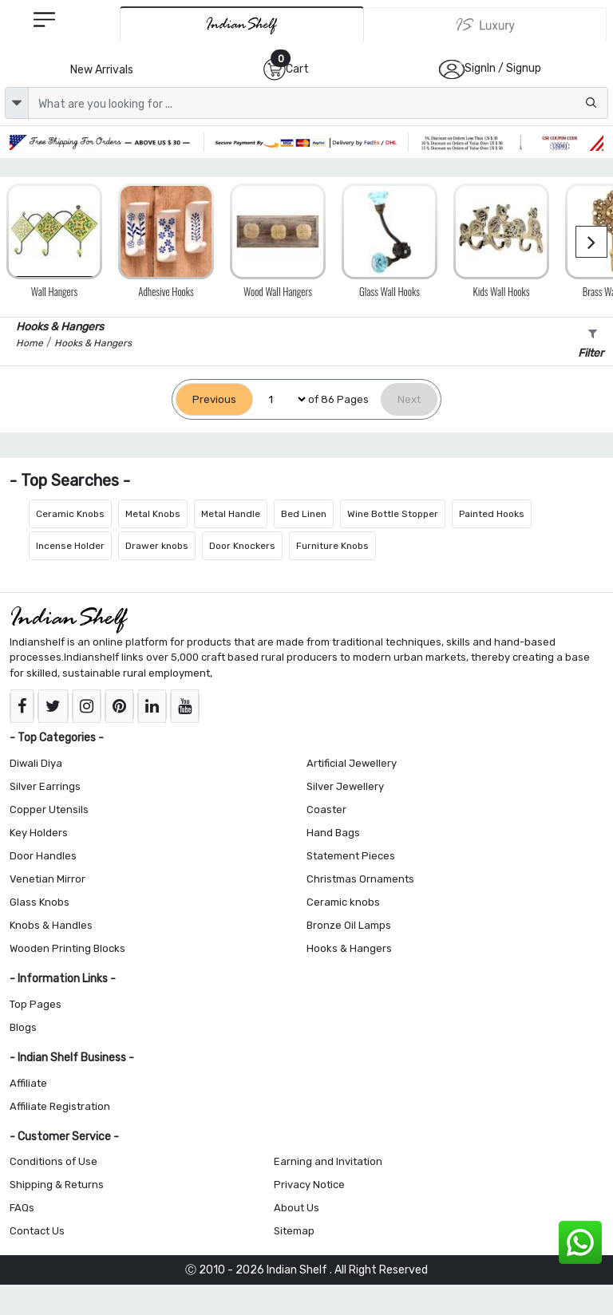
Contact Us (37, 1231)
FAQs (22, 1208)
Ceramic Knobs (70, 513)
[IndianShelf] (242, 24)
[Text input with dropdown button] (318, 103)
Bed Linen (303, 513)
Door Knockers (242, 545)
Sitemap (294, 1231)
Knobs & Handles (51, 925)
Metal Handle (230, 513)
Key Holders (39, 833)
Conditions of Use (53, 1161)
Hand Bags (333, 833)
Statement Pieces (350, 856)
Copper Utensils (49, 809)
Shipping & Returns (57, 1185)
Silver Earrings (45, 786)
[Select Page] (280, 399)
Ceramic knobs (343, 902)
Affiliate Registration (60, 1106)
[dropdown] (17, 103)
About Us (296, 1208)
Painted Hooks (491, 513)
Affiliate (28, 1083)
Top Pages (35, 1004)
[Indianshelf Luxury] (485, 24)
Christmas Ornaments (360, 879)
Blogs (23, 1027)
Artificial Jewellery (351, 763)
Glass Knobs (39, 902)
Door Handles (43, 856)
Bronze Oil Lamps (348, 925)
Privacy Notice (309, 1185)
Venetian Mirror (47, 879)
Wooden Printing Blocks (67, 948)
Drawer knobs (156, 545)
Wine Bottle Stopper (392, 513)
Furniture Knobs (332, 545)
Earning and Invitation (328, 1161)
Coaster (326, 809)
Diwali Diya (36, 763)
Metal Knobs (152, 513)
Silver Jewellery (345, 786)
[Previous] (214, 399)
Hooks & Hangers (349, 948)
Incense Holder (70, 545)
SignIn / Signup (503, 68)
